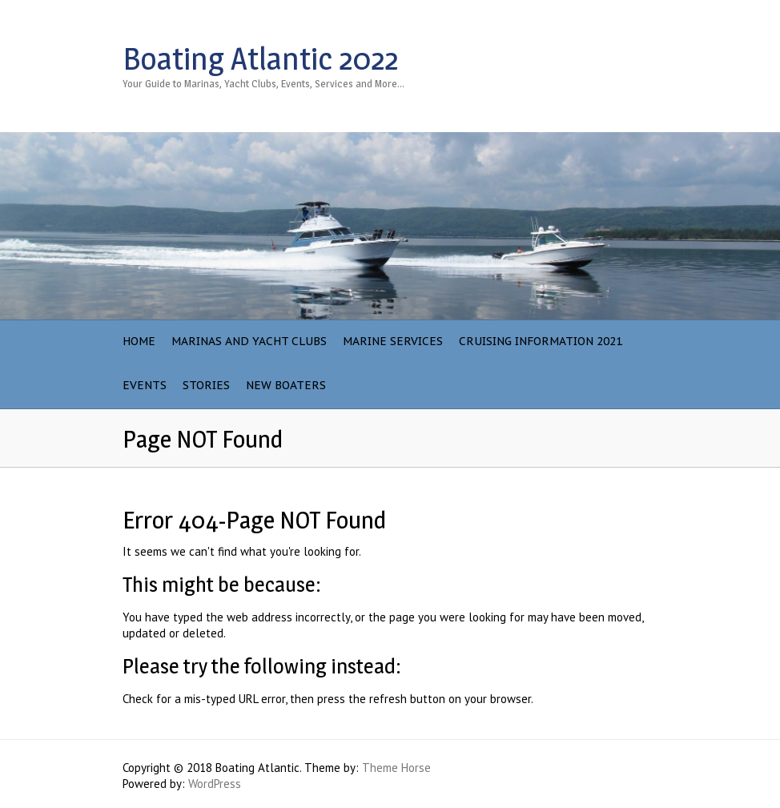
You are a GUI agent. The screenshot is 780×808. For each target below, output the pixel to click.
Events (145, 385)
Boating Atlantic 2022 (260, 58)
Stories (206, 385)
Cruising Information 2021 (540, 341)
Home (139, 341)
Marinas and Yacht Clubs (249, 341)
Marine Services (393, 341)
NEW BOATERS (286, 385)
